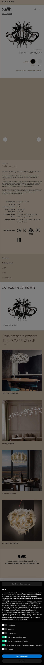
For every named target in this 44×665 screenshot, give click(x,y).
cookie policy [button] (5, 600)
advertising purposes (36, 607)
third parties (33, 602)
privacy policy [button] (7, 594)
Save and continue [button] (22, 656)
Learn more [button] (22, 661)
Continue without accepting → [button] (22, 584)
